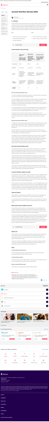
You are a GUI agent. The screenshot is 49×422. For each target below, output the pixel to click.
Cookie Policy (3, 395)
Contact (2, 411)
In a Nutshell (3, 18)
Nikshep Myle (16, 17)
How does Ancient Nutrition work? (4, 24)
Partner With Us (3, 407)
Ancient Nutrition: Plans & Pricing (4, 21)
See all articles (3, 325)
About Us (2, 391)
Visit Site (3, 338)
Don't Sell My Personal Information (6, 414)
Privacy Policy (3, 401)
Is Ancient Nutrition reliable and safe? (4, 28)
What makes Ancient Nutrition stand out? (4, 34)
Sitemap (2, 404)
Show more (46, 329)
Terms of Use (3, 398)
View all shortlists (45, 346)
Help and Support (4, 31)
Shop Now (43, 44)
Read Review (12, 338)
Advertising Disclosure (44, 2)
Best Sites (3, 285)
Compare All (45, 285)
